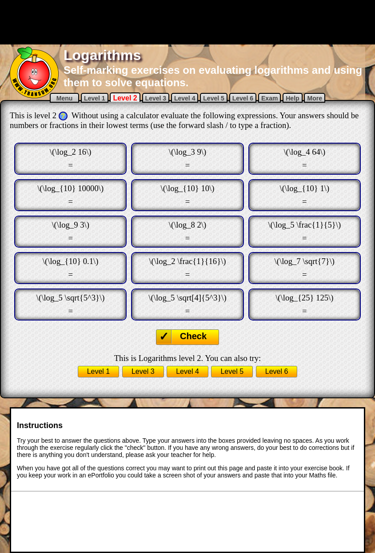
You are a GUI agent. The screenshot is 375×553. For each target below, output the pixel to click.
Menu (64, 98)
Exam (269, 98)
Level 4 (184, 98)
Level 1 (94, 98)
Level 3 (155, 98)
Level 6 (242, 98)
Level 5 (213, 98)
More (314, 98)
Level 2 (125, 98)
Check (193, 336)
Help (292, 98)
